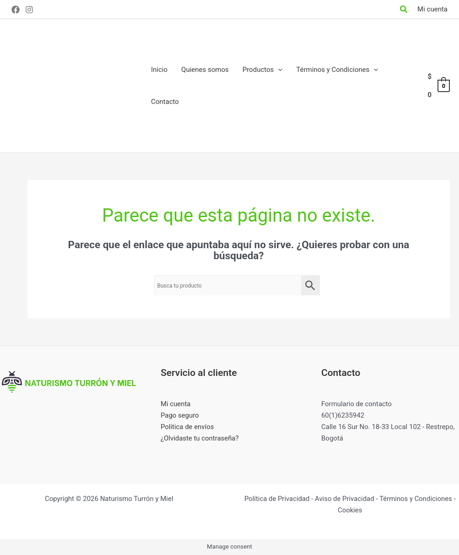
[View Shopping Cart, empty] (438, 85)
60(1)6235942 (343, 415)
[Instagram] (29, 9)
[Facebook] (15, 9)
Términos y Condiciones (416, 499)
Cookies (350, 510)
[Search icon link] (404, 10)
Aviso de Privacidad (345, 499)
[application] (278, 70)
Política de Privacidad (276, 499)
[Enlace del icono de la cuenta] (432, 9)
